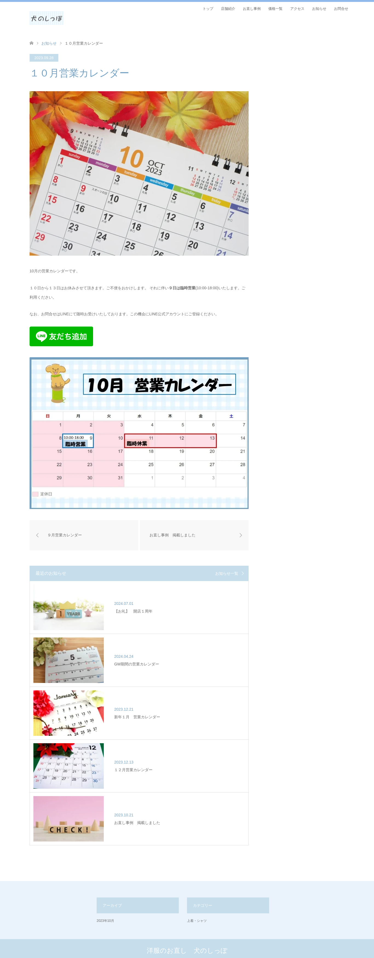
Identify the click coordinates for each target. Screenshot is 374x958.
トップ (208, 9)
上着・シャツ (197, 891)
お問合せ (341, 9)
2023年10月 (105, 891)
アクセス (297, 9)
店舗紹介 (228, 9)
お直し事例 (252, 9)
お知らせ (319, 9)
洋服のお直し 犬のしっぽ (187, 920)
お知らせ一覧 (226, 573)
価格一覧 (275, 9)
